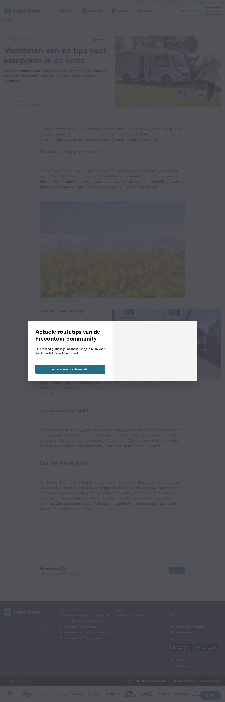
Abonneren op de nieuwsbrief (70, 369)
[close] (190, 327)
